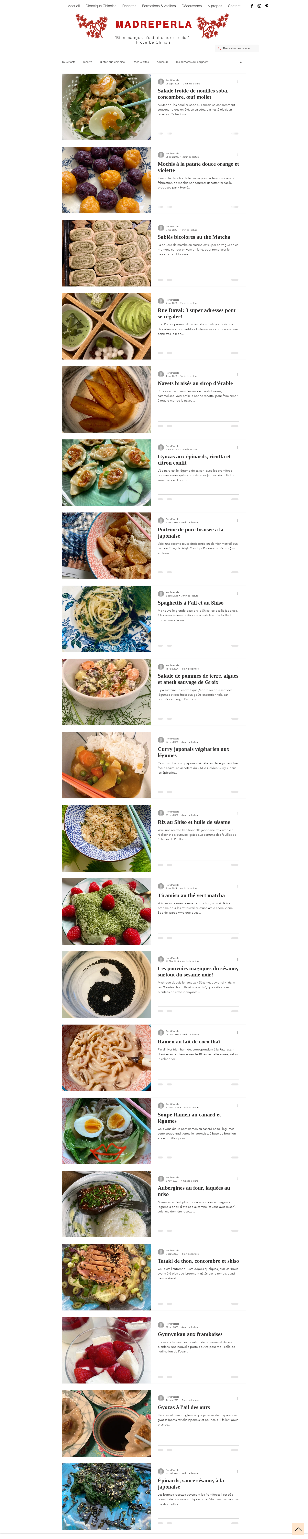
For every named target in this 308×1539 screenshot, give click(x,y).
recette (87, 62)
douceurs (162, 62)
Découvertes (141, 62)
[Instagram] (259, 6)
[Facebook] (251, 6)
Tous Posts (68, 62)
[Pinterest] (266, 6)
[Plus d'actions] (238, 81)
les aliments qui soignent (192, 62)
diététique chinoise (112, 62)
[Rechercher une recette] (237, 48)
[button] (241, 62)
